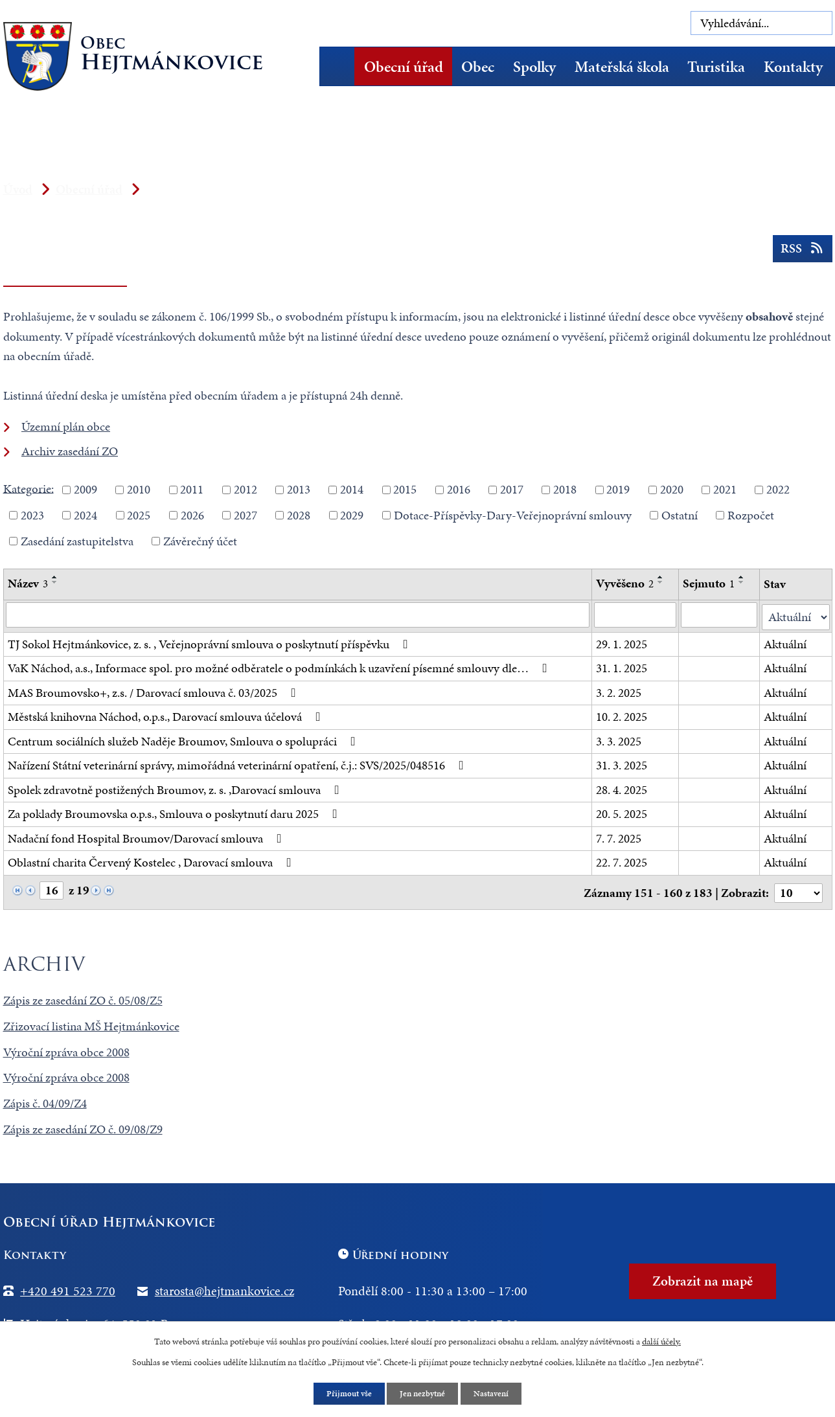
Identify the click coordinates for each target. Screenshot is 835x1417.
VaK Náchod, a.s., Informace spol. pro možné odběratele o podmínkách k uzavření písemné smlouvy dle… (280, 666)
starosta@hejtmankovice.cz (224, 1287)
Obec (477, 67)
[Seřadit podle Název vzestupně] (55, 577)
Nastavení (494, 1393)
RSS (801, 252)
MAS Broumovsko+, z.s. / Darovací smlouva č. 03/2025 (154, 690)
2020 (671, 489)
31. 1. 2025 (622, 666)
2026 (192, 515)
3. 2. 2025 (619, 690)
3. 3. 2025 (619, 739)
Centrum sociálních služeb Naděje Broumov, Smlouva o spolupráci (184, 739)
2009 (85, 489)
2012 (245, 489)
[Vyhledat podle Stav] (795, 615)
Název (28, 583)
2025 (138, 515)
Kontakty (793, 67)
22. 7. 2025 (622, 861)
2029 (351, 515)
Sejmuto (709, 583)
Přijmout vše (346, 1393)
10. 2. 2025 (622, 715)
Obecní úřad (403, 67)
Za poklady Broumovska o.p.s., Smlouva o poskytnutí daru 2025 (175, 812)
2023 (32, 515)
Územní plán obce (65, 426)
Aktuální (785, 642)
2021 (725, 489)
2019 (618, 489)
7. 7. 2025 (619, 836)
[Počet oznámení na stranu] (798, 890)
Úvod (341, 66)
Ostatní (679, 515)
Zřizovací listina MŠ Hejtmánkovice (91, 1023)
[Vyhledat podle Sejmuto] (719, 615)
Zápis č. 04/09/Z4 (45, 1100)
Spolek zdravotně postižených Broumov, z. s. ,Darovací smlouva (176, 788)
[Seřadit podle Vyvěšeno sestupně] (661, 582)
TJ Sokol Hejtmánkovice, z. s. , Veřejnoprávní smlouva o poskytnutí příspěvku (210, 642)
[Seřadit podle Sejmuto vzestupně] (742, 577)
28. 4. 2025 (622, 788)
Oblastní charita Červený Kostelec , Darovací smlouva (152, 861)
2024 (85, 515)
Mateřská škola (622, 67)
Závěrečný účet (200, 540)
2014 (351, 489)
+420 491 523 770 (67, 1287)
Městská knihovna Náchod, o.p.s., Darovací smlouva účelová (167, 715)
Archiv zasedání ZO (69, 451)
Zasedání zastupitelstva (77, 540)
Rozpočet (750, 515)
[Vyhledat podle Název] (298, 615)
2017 (511, 489)
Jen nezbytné (423, 1393)
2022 (778, 489)
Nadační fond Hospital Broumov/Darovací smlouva (147, 836)
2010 (138, 489)
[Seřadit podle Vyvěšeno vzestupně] (661, 577)
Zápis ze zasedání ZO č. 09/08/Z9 (83, 1126)
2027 (245, 515)
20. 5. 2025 (622, 812)
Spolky (534, 67)
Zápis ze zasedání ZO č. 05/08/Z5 (83, 997)
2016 (458, 489)
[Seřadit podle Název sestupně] (55, 582)
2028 (298, 515)
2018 (565, 489)
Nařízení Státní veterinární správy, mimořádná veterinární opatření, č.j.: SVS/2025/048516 (238, 764)
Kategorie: (28, 488)
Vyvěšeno (625, 583)
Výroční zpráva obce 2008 (66, 1049)
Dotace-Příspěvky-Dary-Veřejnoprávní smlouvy (513, 515)
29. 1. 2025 (622, 642)
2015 (405, 489)
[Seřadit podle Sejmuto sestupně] (742, 582)
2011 (191, 489)
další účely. (661, 1340)
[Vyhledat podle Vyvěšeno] (636, 615)
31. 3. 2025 (622, 764)
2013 (298, 489)
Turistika (716, 67)
